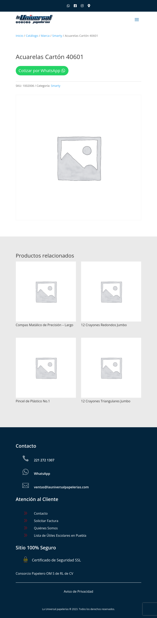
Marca (45, 35)
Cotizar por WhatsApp (39, 70)
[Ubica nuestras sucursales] (89, 5)
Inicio (19, 35)
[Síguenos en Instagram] (82, 5)
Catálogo (32, 35)
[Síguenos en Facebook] (75, 5)
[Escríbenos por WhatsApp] (68, 5)
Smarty (57, 35)
